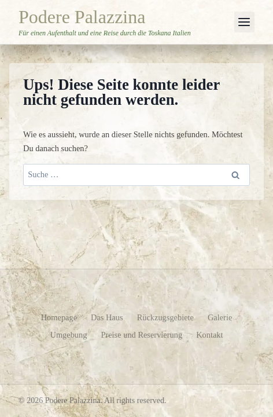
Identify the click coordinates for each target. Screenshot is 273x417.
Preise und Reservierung (141, 334)
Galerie (220, 317)
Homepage (59, 317)
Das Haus (107, 317)
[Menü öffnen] (244, 22)
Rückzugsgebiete (165, 317)
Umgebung (68, 334)
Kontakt (209, 334)
